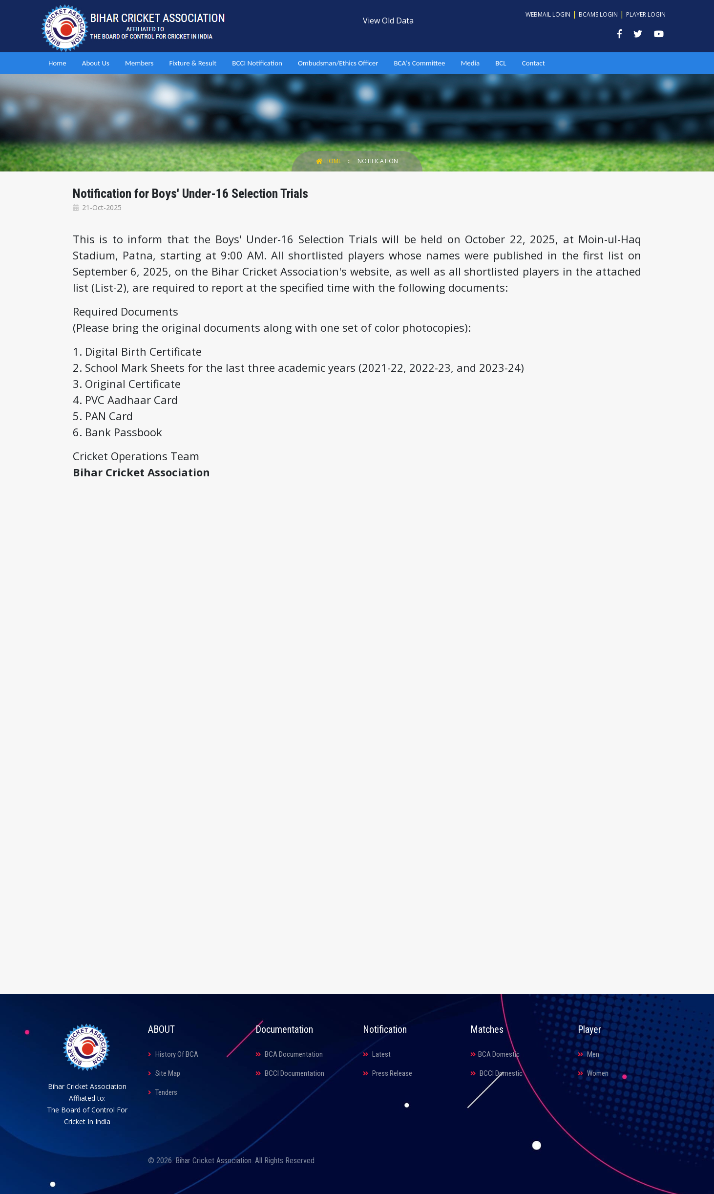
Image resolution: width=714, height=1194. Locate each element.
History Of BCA (173, 1054)
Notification (377, 161)
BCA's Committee (419, 63)
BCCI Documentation (289, 1073)
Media (470, 63)
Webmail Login (547, 14)
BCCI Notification (257, 63)
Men (588, 1054)
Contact (533, 63)
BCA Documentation (289, 1054)
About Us (95, 63)
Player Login (646, 14)
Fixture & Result (192, 63)
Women (593, 1073)
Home (57, 63)
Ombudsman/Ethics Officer (338, 63)
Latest (377, 1054)
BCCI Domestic (496, 1073)
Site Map (164, 1073)
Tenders (162, 1092)
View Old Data (388, 20)
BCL (500, 63)
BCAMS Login (598, 14)
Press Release (387, 1073)
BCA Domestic (495, 1054)
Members (139, 63)
